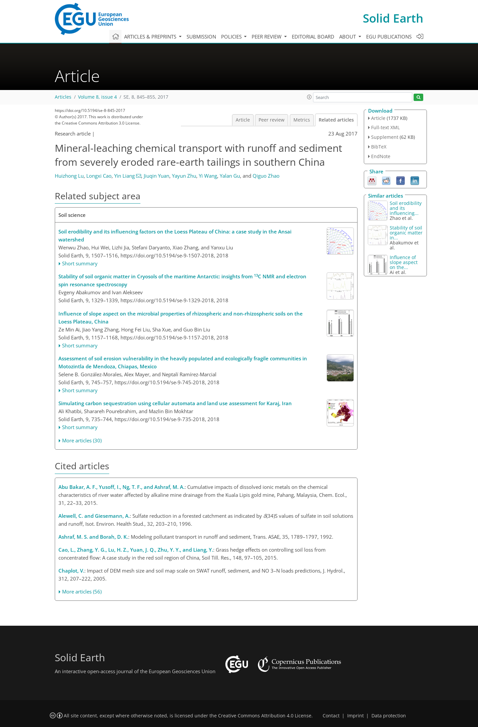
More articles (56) (82, 591)
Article (243, 120)
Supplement (384, 137)
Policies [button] (232, 36)
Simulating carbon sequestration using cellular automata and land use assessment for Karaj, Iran (175, 403)
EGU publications (389, 36)
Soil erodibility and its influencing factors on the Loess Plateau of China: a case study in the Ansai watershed (174, 235)
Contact (331, 716)
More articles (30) (82, 440)
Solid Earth (393, 18)
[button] (309, 97)
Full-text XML (385, 127)
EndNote (380, 156)
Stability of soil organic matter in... (406, 233)
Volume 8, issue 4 (97, 97)
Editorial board (313, 36)
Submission (201, 36)
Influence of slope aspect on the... (404, 262)
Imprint (355, 716)
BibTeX (378, 146)
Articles (63, 97)
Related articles (336, 120)
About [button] (348, 36)
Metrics (301, 120)
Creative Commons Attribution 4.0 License (264, 716)
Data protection (388, 716)
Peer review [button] (267, 36)
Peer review (271, 120)
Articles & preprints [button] (151, 36)
